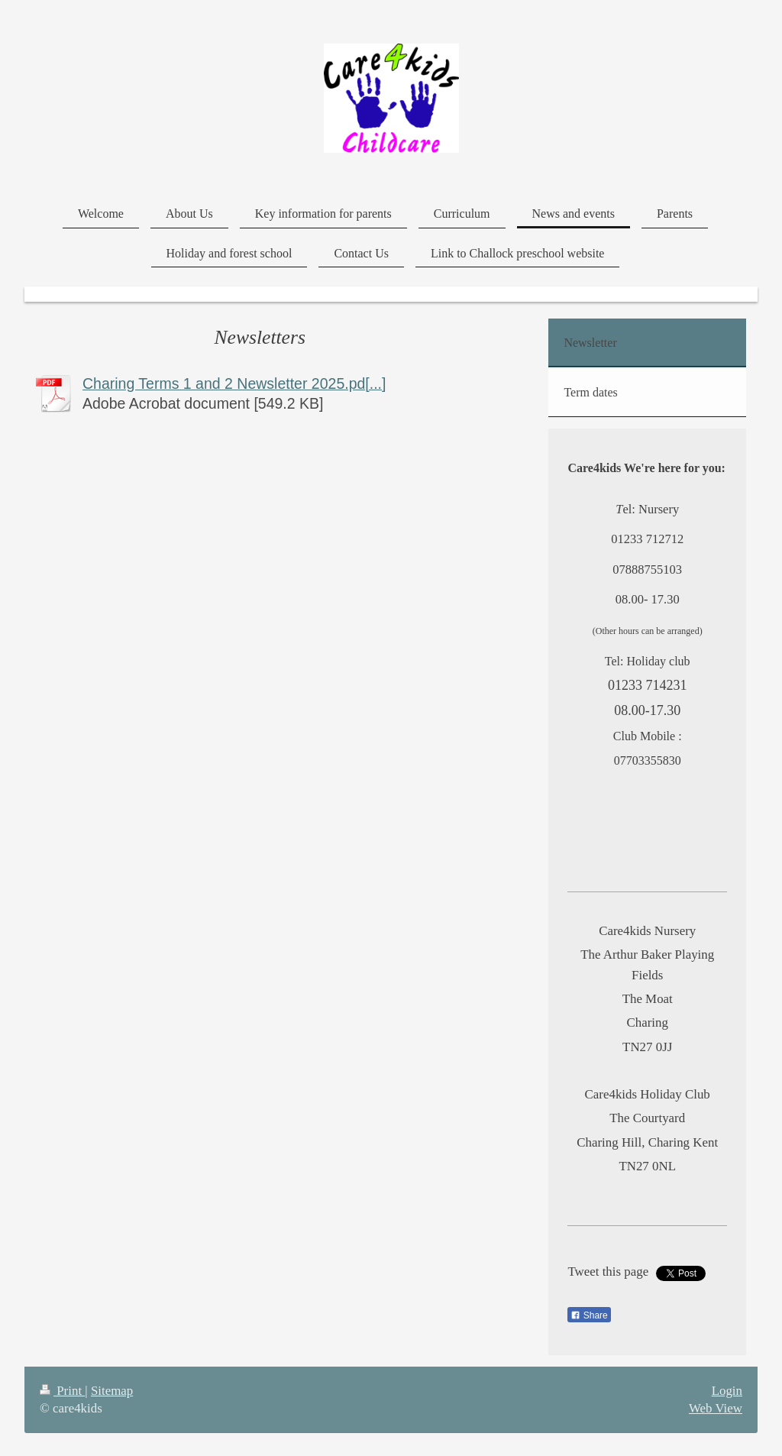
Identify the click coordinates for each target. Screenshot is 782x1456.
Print (62, 1390)
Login (727, 1390)
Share (588, 1315)
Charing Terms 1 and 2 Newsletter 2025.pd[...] (234, 383)
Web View (715, 1408)
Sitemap (112, 1390)
